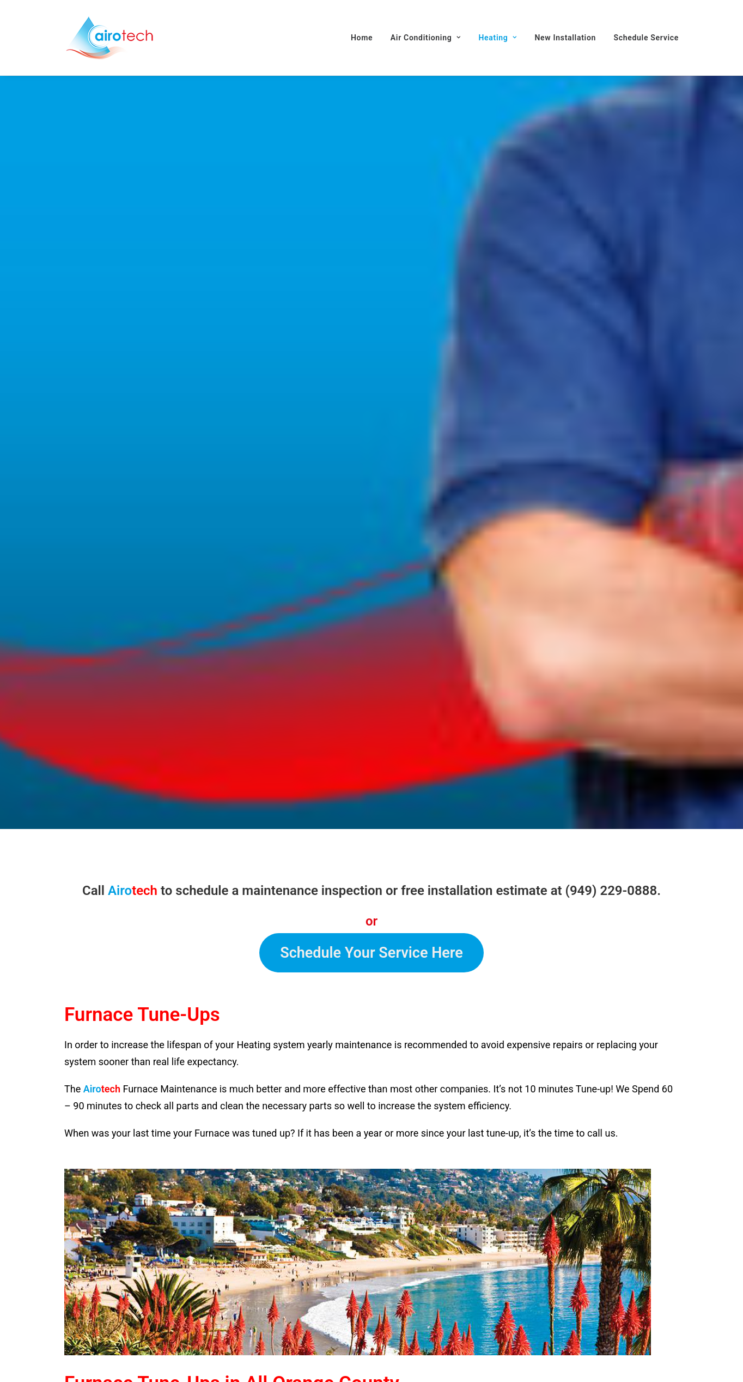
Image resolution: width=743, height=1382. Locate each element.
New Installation (565, 37)
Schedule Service (646, 37)
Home (362, 37)
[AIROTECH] (109, 38)
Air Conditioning (426, 37)
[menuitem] (365, 37)
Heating (497, 37)
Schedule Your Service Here (371, 827)
